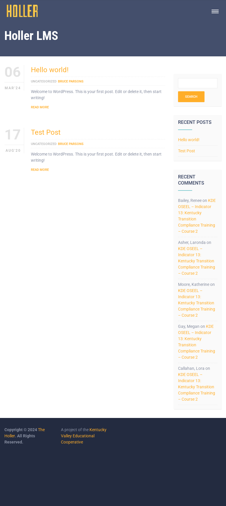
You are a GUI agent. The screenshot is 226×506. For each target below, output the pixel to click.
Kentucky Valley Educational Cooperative (84, 435)
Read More (40, 107)
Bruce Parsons (71, 81)
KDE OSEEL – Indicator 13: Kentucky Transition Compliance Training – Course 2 (196, 261)
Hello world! (50, 70)
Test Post (46, 132)
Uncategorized (43, 81)
